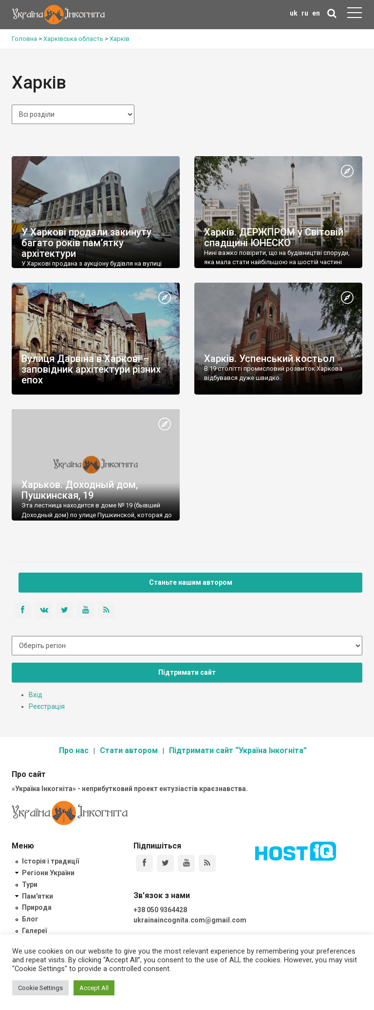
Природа (37, 907)
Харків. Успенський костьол (269, 358)
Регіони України (48, 873)
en (316, 13)
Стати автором (129, 750)
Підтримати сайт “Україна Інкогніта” (238, 750)
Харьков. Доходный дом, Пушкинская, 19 (79, 490)
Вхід (35, 695)
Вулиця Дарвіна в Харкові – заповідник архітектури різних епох (91, 369)
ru (304, 13)
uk (294, 13)
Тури (29, 884)
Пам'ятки (37, 896)
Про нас (74, 750)
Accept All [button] (94, 988)
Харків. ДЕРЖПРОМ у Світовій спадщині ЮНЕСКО (273, 237)
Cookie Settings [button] (40, 988)
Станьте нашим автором (190, 582)
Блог (30, 919)
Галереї (34, 931)
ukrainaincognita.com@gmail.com (189, 920)
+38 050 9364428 (160, 910)
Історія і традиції (50, 861)
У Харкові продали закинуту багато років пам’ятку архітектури (86, 242)
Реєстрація (47, 706)
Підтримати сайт (187, 672)
